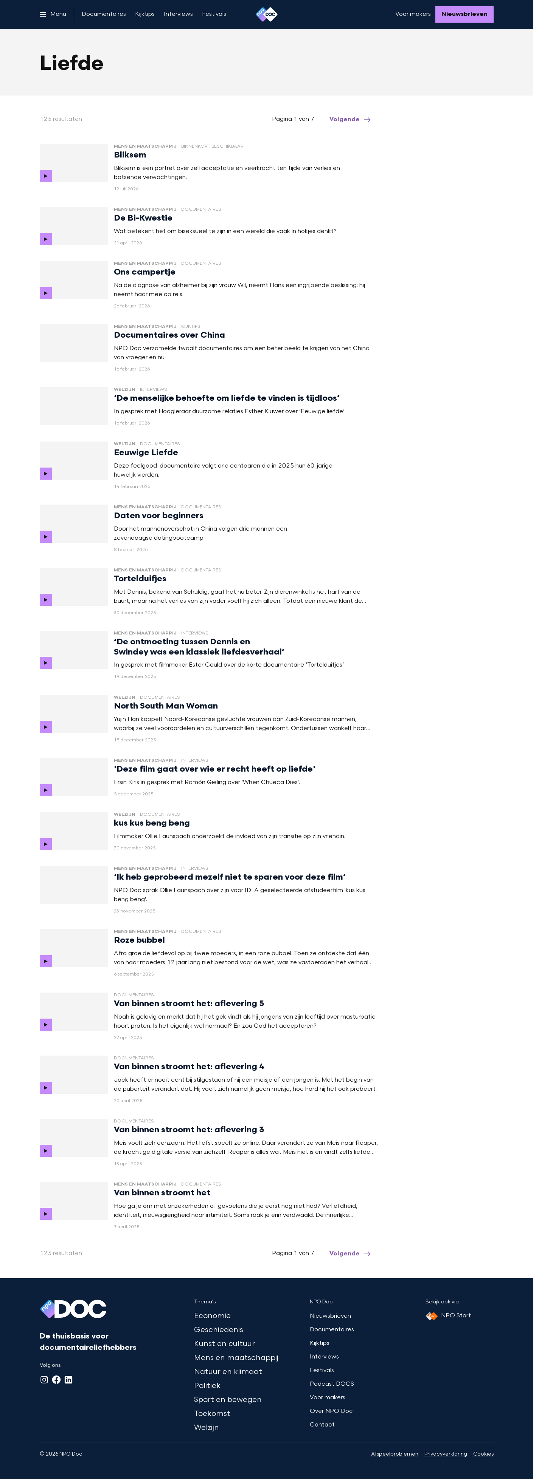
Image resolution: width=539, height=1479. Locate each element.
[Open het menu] (53, 14)
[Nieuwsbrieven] (464, 14)
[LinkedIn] (68, 1379)
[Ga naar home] (266, 14)
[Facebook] (56, 1379)
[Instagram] (44, 1379)
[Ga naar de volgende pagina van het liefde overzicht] (350, 120)
